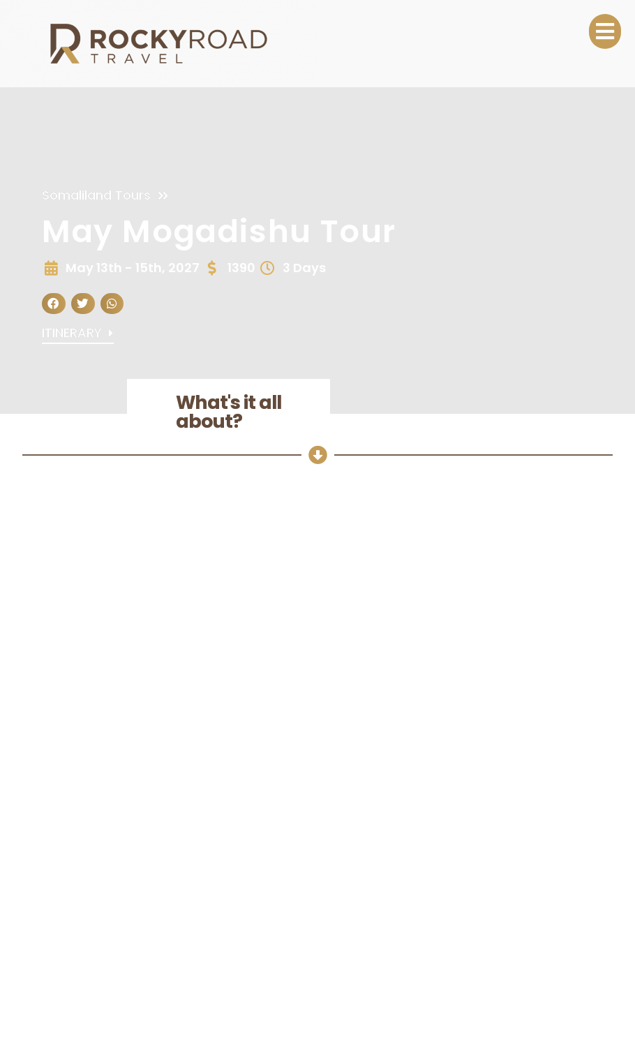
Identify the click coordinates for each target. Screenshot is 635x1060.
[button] (54, 304)
